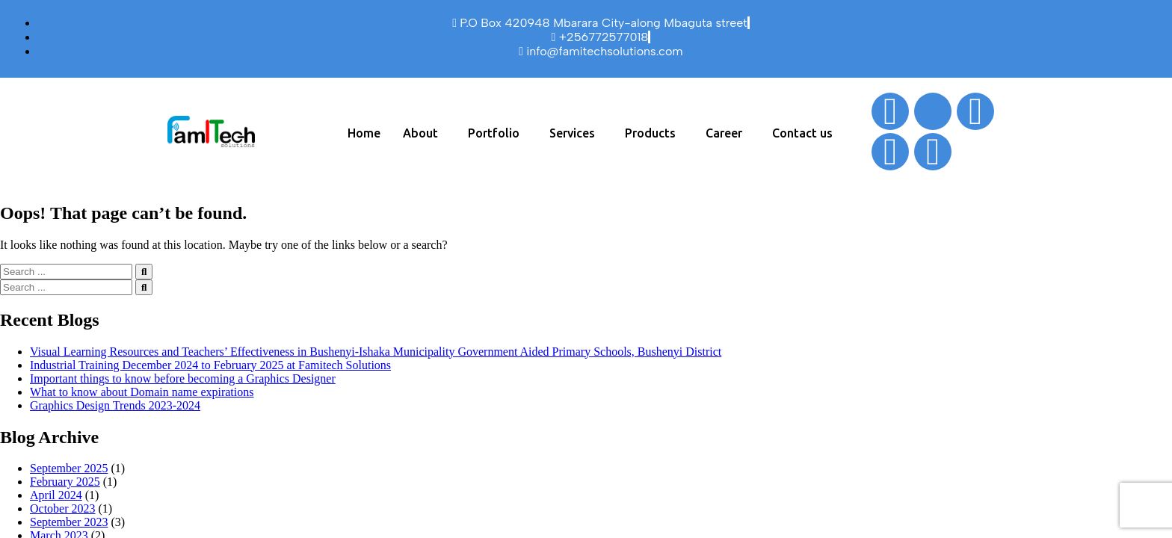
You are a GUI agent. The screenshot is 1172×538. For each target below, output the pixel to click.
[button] (424, 133)
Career (724, 133)
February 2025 (65, 481)
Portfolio (493, 133)
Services (572, 133)
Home (364, 133)
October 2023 (63, 508)
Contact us (802, 133)
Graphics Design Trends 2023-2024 (115, 405)
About (420, 133)
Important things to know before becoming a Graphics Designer (183, 378)
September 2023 (69, 522)
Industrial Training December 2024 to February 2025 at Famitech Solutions (210, 365)
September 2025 (69, 468)
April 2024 (56, 495)
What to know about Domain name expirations (141, 392)
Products (650, 133)
